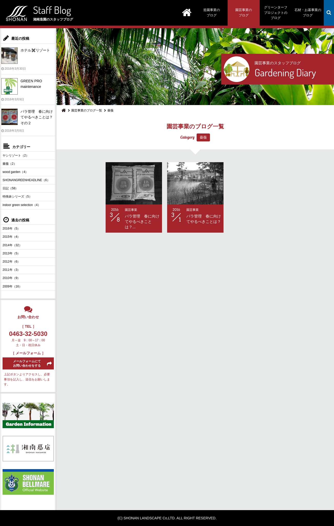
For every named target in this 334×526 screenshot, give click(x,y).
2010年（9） (11, 278)
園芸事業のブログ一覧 (86, 110)
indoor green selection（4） (22, 205)
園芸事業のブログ (243, 12)
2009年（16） (12, 286)
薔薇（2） (10, 164)
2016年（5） (11, 228)
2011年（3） (11, 270)
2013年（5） (11, 253)
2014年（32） (12, 245)
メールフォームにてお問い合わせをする (27, 363)
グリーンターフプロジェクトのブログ (275, 12)
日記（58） (10, 188)
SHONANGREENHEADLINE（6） (26, 180)
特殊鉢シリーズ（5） (17, 196)
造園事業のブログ (211, 12)
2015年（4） (11, 237)
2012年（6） (11, 261)
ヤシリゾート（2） (16, 155)
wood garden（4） (15, 172)
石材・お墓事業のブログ (308, 12)
